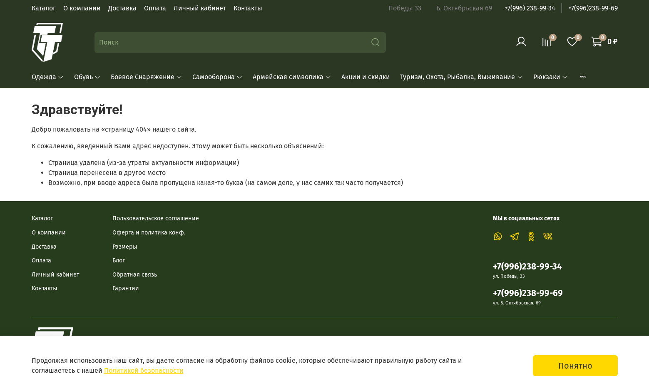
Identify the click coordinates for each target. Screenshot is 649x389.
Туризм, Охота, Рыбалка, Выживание (461, 77)
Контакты (248, 8)
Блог (118, 260)
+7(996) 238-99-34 (530, 8)
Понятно (575, 366)
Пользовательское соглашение (155, 218)
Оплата (155, 8)
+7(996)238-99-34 (527, 267)
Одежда (48, 77)
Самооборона (217, 77)
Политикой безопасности (144, 370)
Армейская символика (292, 77)
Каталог (44, 8)
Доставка (122, 8)
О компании (82, 8)
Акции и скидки (365, 77)
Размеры (124, 246)
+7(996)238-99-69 (593, 8)
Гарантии (125, 288)
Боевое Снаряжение (146, 77)
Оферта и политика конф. (148, 232)
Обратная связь (134, 274)
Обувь (87, 77)
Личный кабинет (200, 8)
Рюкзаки (550, 77)
